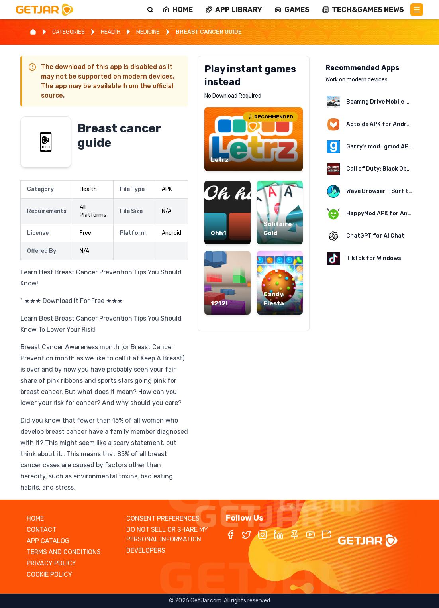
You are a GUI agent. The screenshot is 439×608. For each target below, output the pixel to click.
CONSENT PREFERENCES (163, 518)
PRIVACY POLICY (51, 563)
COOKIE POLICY (49, 574)
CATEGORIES (68, 32)
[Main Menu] (416, 9)
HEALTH (110, 32)
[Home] (33, 32)
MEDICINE (148, 32)
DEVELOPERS (145, 550)
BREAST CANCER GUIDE (209, 32)
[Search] (150, 9)
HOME (35, 518)
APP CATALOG (48, 541)
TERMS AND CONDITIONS (64, 552)
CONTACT (41, 529)
